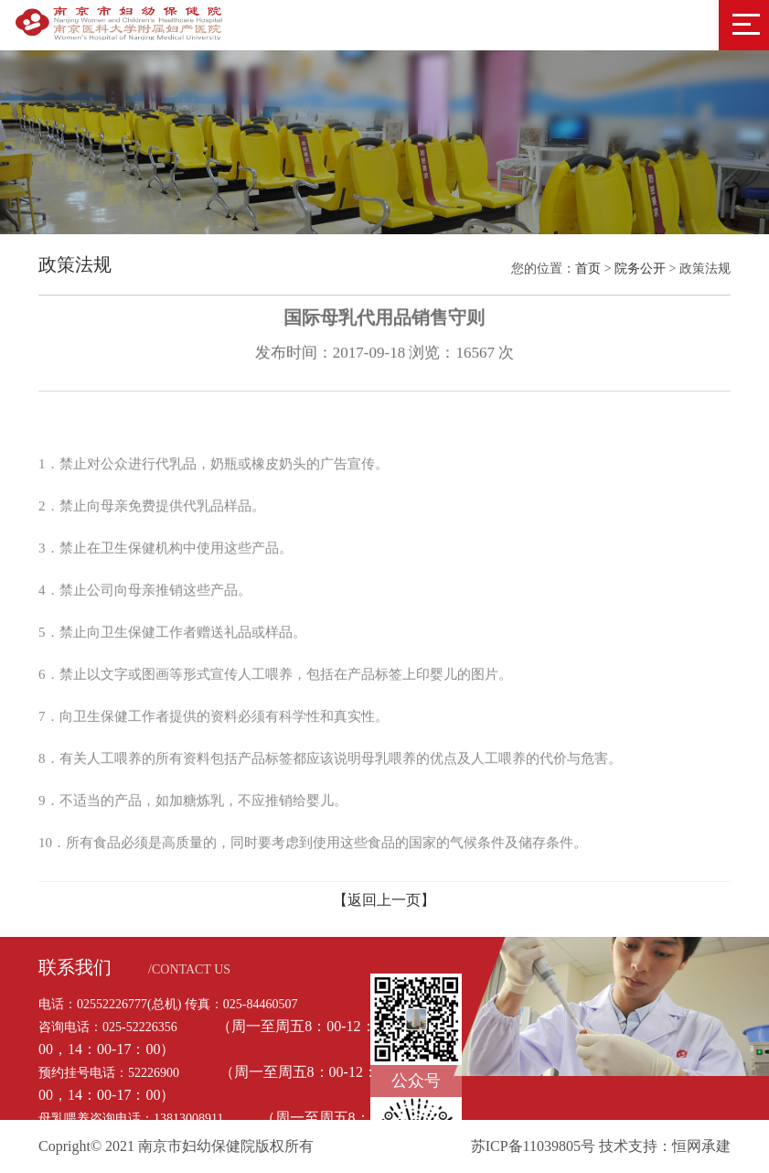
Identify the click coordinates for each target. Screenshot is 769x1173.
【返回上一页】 (384, 900)
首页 (588, 268)
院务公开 (640, 268)
